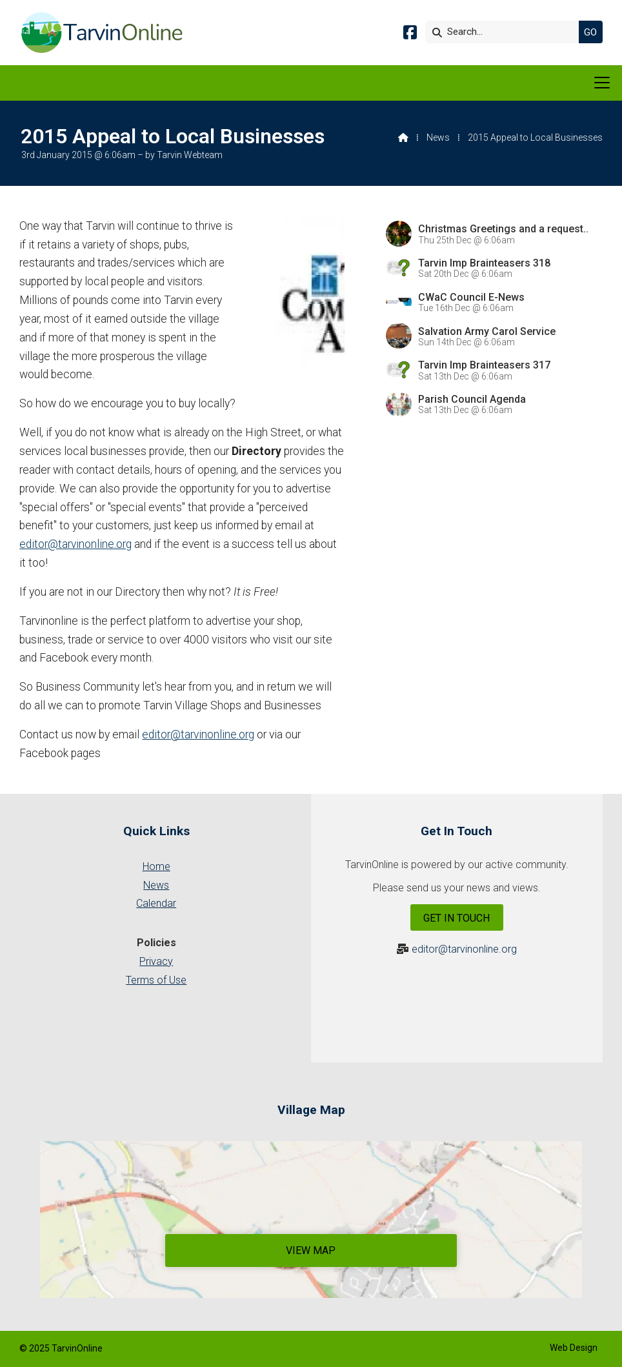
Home (156, 866)
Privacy (156, 961)
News (438, 137)
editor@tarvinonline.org (75, 544)
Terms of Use (156, 980)
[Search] (505, 32)
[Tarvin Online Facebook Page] (410, 34)
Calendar (156, 903)
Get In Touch (456, 918)
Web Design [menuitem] (573, 1347)
